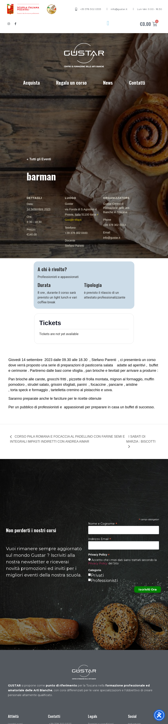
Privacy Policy (97, 563)
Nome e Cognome (102, 523)
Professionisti (104, 580)
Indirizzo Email (99, 539)
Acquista (31, 82)
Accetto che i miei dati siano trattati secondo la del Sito (122, 561)
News (108, 82)
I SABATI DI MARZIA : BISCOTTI (140, 439)
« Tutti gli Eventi (39, 159)
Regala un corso (71, 82)
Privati (97, 575)
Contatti (137, 82)
